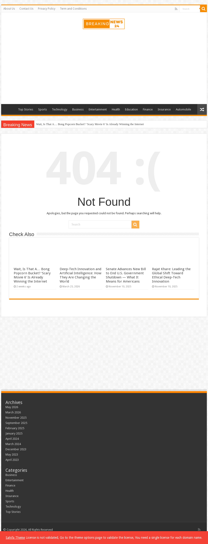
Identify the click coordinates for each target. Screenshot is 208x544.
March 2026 (13, 412)
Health (116, 109)
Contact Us (26, 8)
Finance (148, 109)
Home (9, 109)
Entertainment (98, 109)
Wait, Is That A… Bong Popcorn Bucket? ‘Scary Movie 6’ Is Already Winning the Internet (90, 124)
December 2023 (15, 449)
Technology (59, 109)
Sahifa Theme (15, 537)
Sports (42, 109)
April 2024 (12, 438)
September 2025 (16, 423)
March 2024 (13, 444)
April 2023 (12, 460)
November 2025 (16, 417)
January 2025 (13, 433)
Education (131, 109)
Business (78, 109)
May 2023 (11, 454)
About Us (9, 8)
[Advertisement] (104, 67)
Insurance (164, 109)
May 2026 (11, 407)
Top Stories (25, 109)
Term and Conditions (73, 8)
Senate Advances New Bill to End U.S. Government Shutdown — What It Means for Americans (126, 275)
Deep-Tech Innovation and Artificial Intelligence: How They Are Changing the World (80, 275)
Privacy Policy (46, 8)
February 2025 (14, 428)
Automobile (183, 109)
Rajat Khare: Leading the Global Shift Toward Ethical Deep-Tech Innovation (171, 275)
